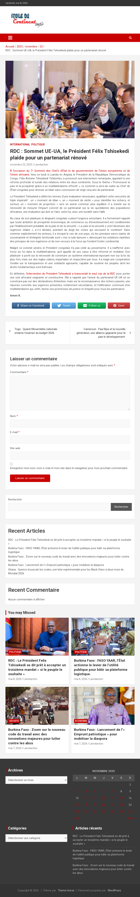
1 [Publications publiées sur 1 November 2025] (121, 784)
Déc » (131, 818)
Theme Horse (66, 890)
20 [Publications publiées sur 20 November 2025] (103, 805)
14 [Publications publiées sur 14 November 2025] (112, 798)
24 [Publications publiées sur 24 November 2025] (77, 811)
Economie (81, 721)
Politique (38, 144)
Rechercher (15, 499)
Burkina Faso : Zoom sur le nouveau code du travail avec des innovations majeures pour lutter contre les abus (36, 736)
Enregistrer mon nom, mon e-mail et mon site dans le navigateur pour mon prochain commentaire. (69, 468)
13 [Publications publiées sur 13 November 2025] (103, 798)
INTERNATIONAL (20, 144)
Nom (14, 416)
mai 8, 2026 (15, 679)
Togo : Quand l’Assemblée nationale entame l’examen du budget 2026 (36, 331)
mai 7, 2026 (15, 748)
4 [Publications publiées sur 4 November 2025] (86, 791)
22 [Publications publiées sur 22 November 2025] (121, 805)
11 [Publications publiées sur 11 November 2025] (86, 798)
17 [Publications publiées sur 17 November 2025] (77, 805)
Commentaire (19, 372)
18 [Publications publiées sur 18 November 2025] (86, 805)
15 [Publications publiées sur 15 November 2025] (121, 798)
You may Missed (21, 612)
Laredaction (41, 164)
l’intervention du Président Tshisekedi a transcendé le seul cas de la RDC (70, 273)
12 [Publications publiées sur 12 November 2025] (94, 798)
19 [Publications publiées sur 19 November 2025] (94, 805)
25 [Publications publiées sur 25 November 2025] (86, 811)
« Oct (76, 818)
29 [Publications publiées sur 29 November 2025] (121, 811)
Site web (15, 448)
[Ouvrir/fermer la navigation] (10, 38)
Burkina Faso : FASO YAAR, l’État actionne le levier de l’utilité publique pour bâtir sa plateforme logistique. (100, 667)
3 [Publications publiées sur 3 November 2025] (77, 791)
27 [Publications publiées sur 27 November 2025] (103, 811)
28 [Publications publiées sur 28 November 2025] (112, 811)
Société (14, 721)
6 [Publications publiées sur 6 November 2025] (103, 791)
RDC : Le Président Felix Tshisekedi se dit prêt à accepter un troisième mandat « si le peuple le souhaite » (37, 667)
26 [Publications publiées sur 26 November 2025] (94, 811)
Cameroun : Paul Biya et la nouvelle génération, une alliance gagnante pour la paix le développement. (101, 332)
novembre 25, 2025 (21, 164)
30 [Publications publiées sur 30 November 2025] (130, 811)
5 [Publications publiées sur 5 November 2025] (95, 791)
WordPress (114, 890)
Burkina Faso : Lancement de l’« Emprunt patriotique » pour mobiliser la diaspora (56, 565)
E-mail (15, 432)
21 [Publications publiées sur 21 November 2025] (112, 805)
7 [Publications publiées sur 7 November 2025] (112, 791)
